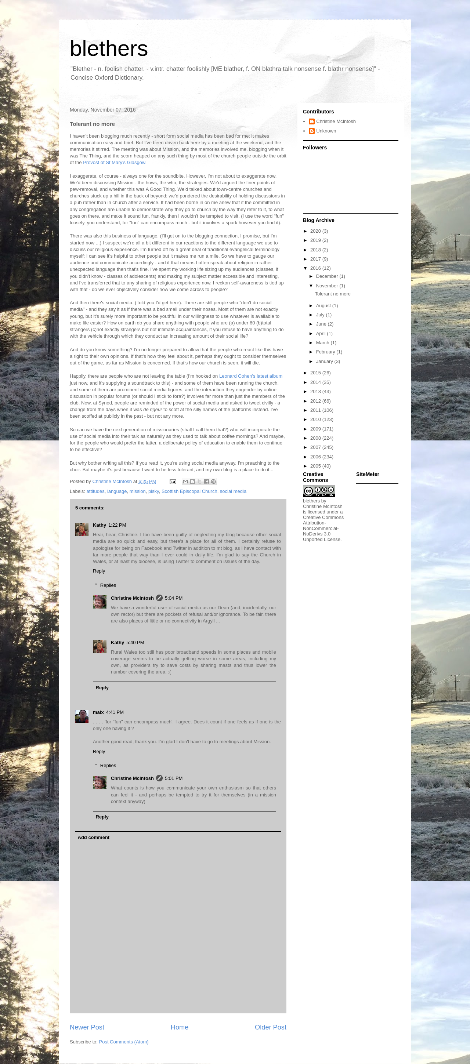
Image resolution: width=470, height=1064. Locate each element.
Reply (99, 571)
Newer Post (87, 1027)
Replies (108, 585)
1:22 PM (117, 525)
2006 (316, 457)
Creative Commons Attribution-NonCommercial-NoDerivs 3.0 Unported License (323, 528)
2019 (316, 240)
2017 (316, 259)
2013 (316, 391)
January (325, 361)
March (323, 342)
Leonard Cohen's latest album (250, 376)
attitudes (96, 491)
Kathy (99, 525)
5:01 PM (173, 778)
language (117, 491)
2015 (316, 372)
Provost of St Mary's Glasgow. (115, 162)
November (328, 285)
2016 (316, 268)
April (321, 333)
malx (98, 712)
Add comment (94, 837)
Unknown (326, 131)
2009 (316, 429)
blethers (109, 48)
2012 (316, 401)
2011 (316, 410)
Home (180, 1027)
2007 (316, 447)
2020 (316, 231)
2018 (316, 250)
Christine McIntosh (132, 598)
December (328, 276)
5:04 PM (173, 598)
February (326, 352)
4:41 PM (115, 712)
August (324, 305)
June (322, 324)
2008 (316, 438)
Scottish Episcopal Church (189, 491)
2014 (316, 382)
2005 (316, 466)
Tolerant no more (333, 294)
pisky (153, 491)
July (321, 314)
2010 (316, 419)
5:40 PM (135, 642)
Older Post (270, 1027)
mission (138, 491)
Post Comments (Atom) (124, 1042)
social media (233, 491)
